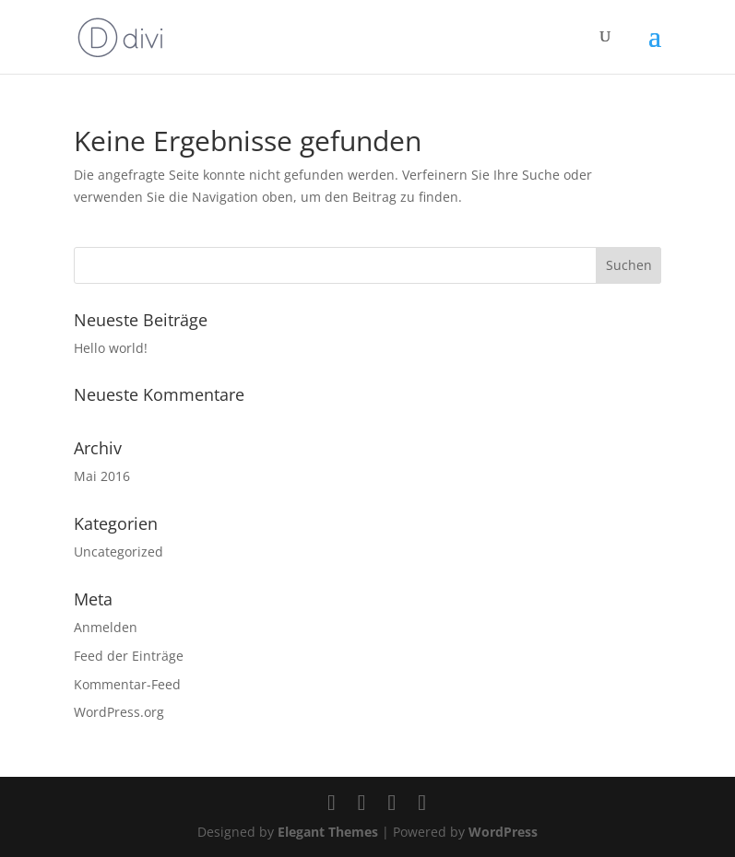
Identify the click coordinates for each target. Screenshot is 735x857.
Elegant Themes (328, 831)
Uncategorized (118, 551)
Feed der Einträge (129, 655)
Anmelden (105, 627)
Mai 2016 (102, 476)
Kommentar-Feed (127, 684)
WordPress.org (119, 712)
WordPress (503, 831)
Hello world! (111, 348)
